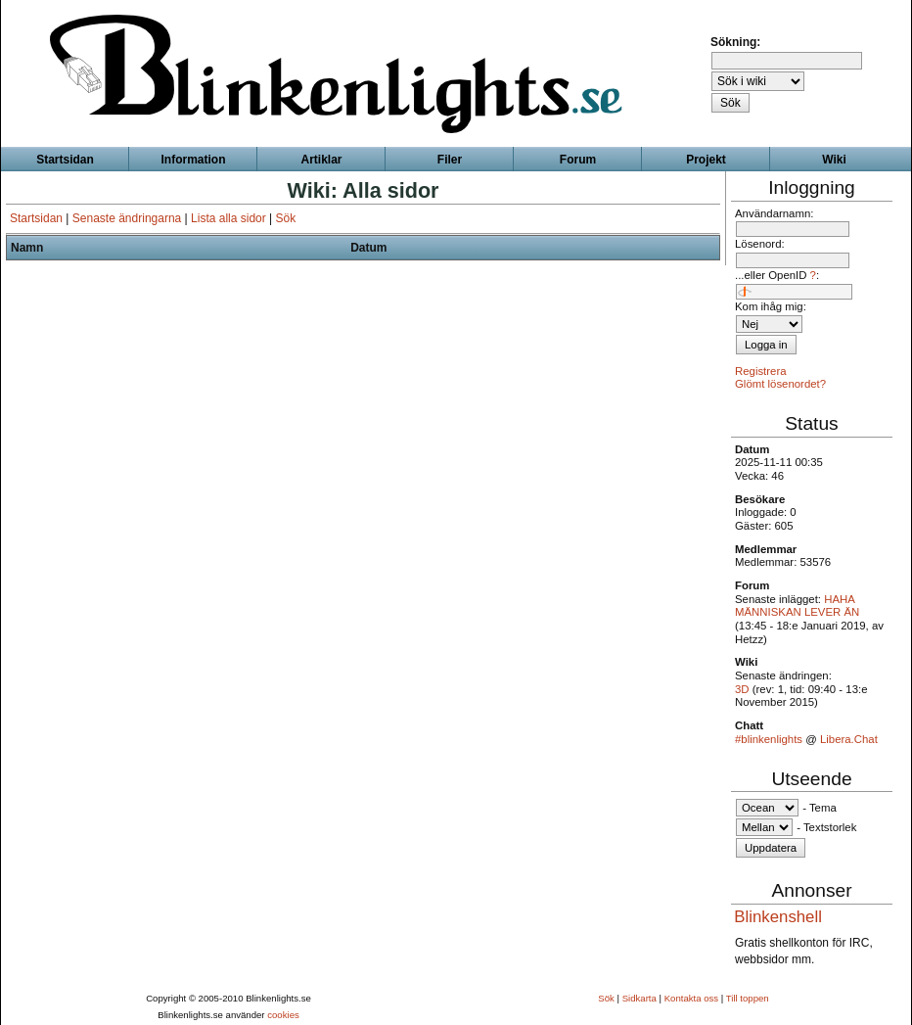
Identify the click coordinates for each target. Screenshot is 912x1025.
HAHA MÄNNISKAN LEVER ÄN (797, 606)
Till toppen (747, 998)
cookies (283, 1014)
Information (193, 159)
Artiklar (321, 159)
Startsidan (36, 218)
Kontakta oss (691, 998)
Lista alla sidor (228, 218)
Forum (578, 159)
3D (742, 689)
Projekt (706, 159)
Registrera (761, 371)
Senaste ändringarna (126, 218)
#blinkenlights (768, 739)
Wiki (834, 159)
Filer (449, 159)
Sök (286, 218)
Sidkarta (639, 998)
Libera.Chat (849, 739)
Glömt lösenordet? (780, 384)
